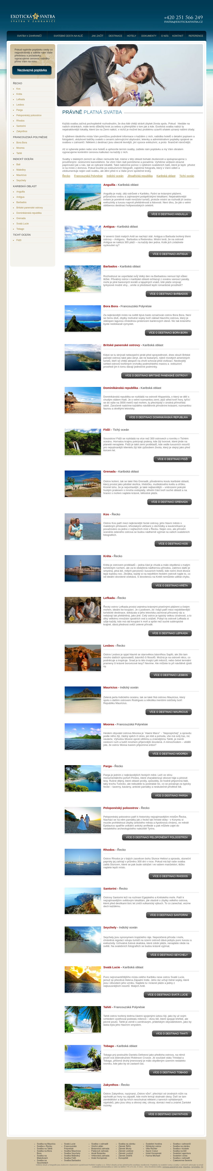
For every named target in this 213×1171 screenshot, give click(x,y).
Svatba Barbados (72, 1160)
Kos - (111, 514)
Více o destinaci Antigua (170, 254)
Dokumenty (149, 36)
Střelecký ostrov (153, 1146)
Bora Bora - (127, 306)
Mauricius (21, 175)
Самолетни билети (182, 1160)
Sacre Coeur (152, 1151)
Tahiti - (124, 1007)
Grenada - (121, 471)
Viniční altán (97, 1146)
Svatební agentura (182, 1153)
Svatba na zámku (127, 1144)
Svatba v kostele (181, 1148)
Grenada (21, 218)
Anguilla (20, 191)
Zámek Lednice (126, 1151)
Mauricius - (120, 687)
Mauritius (186, 1167)
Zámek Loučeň (126, 1153)
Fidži (18, 240)
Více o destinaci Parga (171, 796)
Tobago (20, 229)
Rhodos (20, 120)
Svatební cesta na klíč (68, 36)
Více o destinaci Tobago (170, 1072)
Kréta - (112, 556)
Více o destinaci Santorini (169, 915)
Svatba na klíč (180, 1151)
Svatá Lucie (22, 223)
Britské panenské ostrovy (29, 207)
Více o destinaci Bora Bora (168, 333)
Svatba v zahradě (99, 1144)
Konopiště (123, 1158)
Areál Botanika (98, 1153)
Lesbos (20, 104)
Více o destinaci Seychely (169, 955)
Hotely (131, 36)
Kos (18, 88)
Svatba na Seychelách (42, 1161)
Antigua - (120, 226)
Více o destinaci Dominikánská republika (158, 417)
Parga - (113, 766)
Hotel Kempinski (99, 1158)
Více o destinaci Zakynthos (168, 1114)
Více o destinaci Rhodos (170, 876)
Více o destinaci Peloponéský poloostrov (157, 837)
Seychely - (120, 927)
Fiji (202, 1167)
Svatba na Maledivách (42, 1156)
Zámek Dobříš (125, 1155)
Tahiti (19, 153)
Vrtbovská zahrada (100, 1155)
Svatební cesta (180, 1155)
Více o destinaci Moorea (170, 754)
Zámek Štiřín (125, 1146)
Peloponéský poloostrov (28, 115)
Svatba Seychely (72, 1153)
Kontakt (177, 36)
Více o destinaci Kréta (172, 586)
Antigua (20, 197)
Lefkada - (114, 598)
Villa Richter (151, 1148)
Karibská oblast (166, 175)
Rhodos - (114, 849)
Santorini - (115, 888)
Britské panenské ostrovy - (133, 345)
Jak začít (97, 36)
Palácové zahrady (99, 1151)
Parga (19, 110)
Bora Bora (21, 142)
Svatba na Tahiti (44, 1148)
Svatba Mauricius (72, 1151)
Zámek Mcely (125, 1148)
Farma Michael (153, 1155)
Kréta (19, 94)
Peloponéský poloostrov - (126, 808)
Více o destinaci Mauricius (169, 712)
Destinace (115, 36)
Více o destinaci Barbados (169, 294)
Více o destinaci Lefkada (170, 633)
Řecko (66, 175)
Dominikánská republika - (132, 387)
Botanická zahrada (100, 1148)
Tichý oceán (186, 175)
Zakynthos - (116, 1084)
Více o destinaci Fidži (173, 459)
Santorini (21, 126)
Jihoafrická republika (140, 175)
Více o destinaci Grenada (169, 502)
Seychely (21, 180)
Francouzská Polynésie (88, 175)
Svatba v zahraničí (29, 36)
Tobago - (120, 1046)
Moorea (20, 148)
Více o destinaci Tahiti (172, 1034)
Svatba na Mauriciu (46, 1144)
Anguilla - (120, 184)
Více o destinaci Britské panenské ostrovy (156, 376)
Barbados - (121, 266)
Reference (196, 36)
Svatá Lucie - (123, 967)
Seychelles (195, 1167)
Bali (18, 164)
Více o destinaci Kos (173, 544)
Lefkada (20, 99)
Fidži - (116, 429)
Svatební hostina (154, 1144)
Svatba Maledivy (72, 1155)
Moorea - (125, 724)
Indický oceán (114, 175)
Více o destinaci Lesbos (171, 675)
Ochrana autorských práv (172, 1167)
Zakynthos (21, 131)
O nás (164, 36)
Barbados (21, 202)
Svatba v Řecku (44, 1146)
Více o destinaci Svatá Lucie (168, 995)
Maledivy (21, 169)
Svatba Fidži (70, 1158)
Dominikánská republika (28, 213)
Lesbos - (114, 645)
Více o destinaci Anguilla (170, 214)
